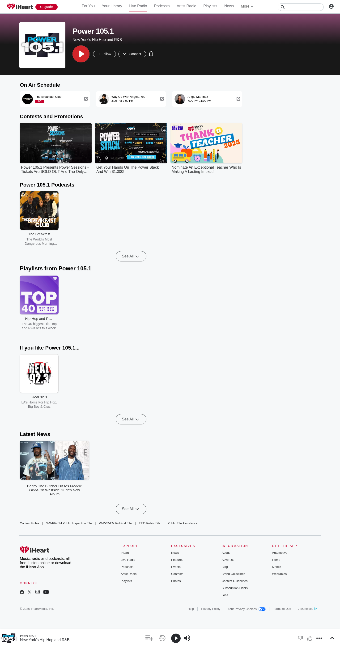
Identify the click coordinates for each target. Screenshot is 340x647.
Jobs (225, 595)
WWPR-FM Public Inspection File (69, 523)
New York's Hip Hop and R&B (44, 640)
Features (177, 560)
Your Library (112, 6)
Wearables (279, 574)
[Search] (301, 7)
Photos (176, 581)
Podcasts (162, 6)
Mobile (276, 567)
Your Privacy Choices (247, 609)
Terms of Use (282, 608)
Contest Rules (29, 523)
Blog (225, 567)
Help (191, 608)
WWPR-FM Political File (115, 523)
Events (176, 567)
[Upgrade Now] (46, 7)
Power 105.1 (28, 636)
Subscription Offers (235, 588)
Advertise (228, 560)
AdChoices (307, 608)
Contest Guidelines (235, 581)
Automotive (279, 552)
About (226, 552)
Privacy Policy (210, 608)
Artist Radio (186, 6)
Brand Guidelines (233, 574)
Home (276, 560)
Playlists (210, 6)
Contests (177, 574)
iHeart (125, 552)
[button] (80, 53)
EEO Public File (149, 523)
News (229, 6)
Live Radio (138, 6)
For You (88, 6)
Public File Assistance (182, 523)
